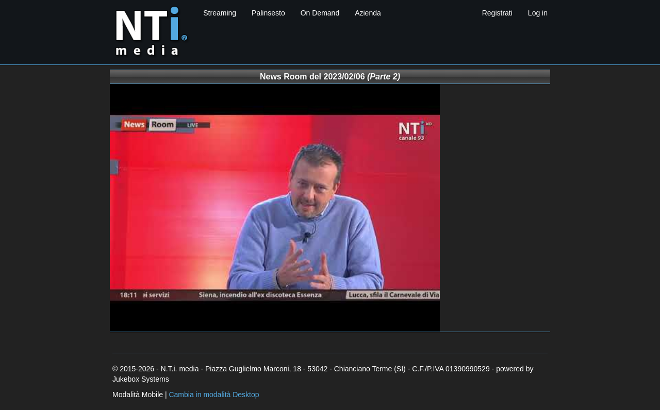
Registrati (497, 13)
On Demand (320, 13)
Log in (538, 13)
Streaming (219, 13)
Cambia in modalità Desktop (214, 394)
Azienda (368, 13)
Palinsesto (268, 13)
